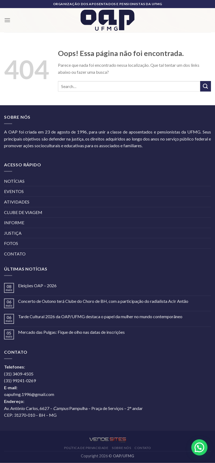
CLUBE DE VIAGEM (23, 212)
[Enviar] (205, 86)
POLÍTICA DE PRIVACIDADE (86, 448)
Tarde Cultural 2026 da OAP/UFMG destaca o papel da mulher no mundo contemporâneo (100, 316)
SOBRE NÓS (121, 448)
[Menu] (7, 20)
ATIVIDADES (16, 201)
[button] (199, 447)
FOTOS (11, 243)
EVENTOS (14, 191)
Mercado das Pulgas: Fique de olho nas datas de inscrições (71, 332)
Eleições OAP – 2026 (37, 285)
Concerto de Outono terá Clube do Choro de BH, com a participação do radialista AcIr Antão (103, 301)
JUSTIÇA (13, 233)
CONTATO (15, 253)
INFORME (14, 222)
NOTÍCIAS (14, 181)
